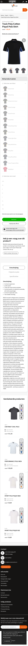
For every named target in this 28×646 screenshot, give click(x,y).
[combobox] (12, 10)
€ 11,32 (8, 434)
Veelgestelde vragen (6, 579)
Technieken (4, 583)
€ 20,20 (8, 468)
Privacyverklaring (5, 609)
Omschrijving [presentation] (13, 268)
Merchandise (4, 585)
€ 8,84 (8, 503)
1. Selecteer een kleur (8, 83)
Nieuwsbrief (4, 576)
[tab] (14, 267)
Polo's (11, 15)
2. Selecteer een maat (9, 176)
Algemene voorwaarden (7, 604)
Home (2, 15)
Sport (6, 15)
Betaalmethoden (5, 595)
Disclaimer (3, 611)
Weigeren (13, 640)
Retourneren (4, 597)
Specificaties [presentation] (14, 276)
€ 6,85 (8, 537)
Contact (3, 593)
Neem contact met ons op (10, 253)
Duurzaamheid (4, 581)
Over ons (3, 574)
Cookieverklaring (5, 606)
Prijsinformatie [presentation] (14, 272)
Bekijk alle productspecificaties (10, 33)
